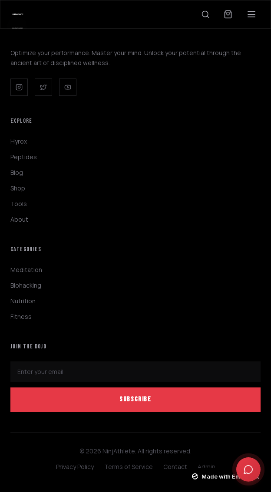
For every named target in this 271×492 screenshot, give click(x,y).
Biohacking (25, 285)
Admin (206, 466)
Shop (17, 188)
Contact (175, 466)
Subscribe (135, 399)
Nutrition (23, 301)
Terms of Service (128, 466)
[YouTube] (67, 87)
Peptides (23, 157)
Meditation (26, 270)
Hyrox (18, 141)
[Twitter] (43, 87)
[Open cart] (228, 14)
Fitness (21, 316)
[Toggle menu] (251, 14)
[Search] (205, 14)
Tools (18, 204)
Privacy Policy (75, 466)
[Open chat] (248, 469)
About (19, 219)
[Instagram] (19, 87)
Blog (16, 172)
